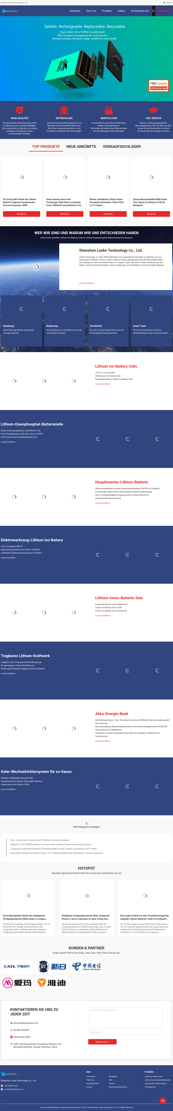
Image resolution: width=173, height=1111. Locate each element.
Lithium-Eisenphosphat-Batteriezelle (32, 424)
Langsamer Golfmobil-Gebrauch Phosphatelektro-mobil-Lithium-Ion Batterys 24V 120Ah (53, 849)
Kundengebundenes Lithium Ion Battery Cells (114, 379)
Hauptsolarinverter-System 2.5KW (15, 784)
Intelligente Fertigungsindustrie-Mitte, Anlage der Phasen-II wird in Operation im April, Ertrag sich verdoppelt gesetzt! (86, 917)
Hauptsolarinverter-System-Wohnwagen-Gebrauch (22, 781)
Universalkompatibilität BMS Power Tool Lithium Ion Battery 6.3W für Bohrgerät (150, 202)
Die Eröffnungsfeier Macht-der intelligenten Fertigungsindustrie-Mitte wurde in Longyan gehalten (24, 917)
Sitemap (112, 1083)
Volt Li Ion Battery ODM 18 (12, 546)
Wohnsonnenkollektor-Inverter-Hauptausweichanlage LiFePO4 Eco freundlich (127, 488)
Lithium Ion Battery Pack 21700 (108, 607)
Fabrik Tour (90, 1080)
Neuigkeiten (113, 1076)
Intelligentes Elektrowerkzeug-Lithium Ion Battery (21, 553)
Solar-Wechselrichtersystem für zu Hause (36, 771)
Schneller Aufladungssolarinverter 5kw (17, 778)
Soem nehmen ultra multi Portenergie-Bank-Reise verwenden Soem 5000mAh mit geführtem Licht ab (64, 202)
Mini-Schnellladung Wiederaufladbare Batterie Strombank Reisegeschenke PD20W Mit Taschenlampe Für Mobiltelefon (131, 728)
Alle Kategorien (150, 1087)
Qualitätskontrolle (92, 1083)
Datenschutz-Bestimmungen (118, 1087)
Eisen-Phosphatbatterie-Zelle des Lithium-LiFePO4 (22, 434)
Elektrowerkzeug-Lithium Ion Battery (32, 540)
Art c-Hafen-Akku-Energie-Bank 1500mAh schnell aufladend (40, 841)
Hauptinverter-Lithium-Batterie (121, 482)
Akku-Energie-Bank (111, 713)
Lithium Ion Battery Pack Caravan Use (111, 611)
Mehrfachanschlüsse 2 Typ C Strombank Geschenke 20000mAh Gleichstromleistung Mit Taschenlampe (132, 721)
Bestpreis (21, 214)
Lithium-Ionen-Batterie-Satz (119, 598)
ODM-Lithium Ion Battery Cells (107, 376)
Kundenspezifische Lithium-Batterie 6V (111, 604)
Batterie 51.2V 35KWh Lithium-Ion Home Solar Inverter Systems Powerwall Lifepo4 (51, 845)
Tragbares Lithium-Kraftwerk (25, 656)
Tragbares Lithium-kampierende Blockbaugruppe (21, 662)
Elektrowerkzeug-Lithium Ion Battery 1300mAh (20, 550)
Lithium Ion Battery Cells (116, 366)
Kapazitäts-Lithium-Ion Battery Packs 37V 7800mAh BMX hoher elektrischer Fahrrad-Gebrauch (57, 854)
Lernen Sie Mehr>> (87, 283)
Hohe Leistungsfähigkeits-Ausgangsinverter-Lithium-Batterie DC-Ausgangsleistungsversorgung (122, 496)
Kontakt (89, 1087)
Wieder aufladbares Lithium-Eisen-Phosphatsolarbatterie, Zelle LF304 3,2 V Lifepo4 (107, 202)
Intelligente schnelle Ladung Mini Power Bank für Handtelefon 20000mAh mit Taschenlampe (127, 734)
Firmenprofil (90, 1076)
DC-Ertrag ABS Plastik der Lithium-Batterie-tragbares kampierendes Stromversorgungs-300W (20, 202)
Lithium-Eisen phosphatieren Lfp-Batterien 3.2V (20, 431)
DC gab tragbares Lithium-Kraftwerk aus (17, 665)
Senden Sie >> (102, 1042)
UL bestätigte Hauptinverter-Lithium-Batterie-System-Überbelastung (123, 492)
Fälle (110, 1080)
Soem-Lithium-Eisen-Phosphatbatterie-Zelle (19, 437)
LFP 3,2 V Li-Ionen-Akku (105, 373)
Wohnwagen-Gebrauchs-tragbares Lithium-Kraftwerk (23, 669)
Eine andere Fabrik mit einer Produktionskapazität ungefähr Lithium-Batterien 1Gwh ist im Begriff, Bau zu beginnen (144, 917)
